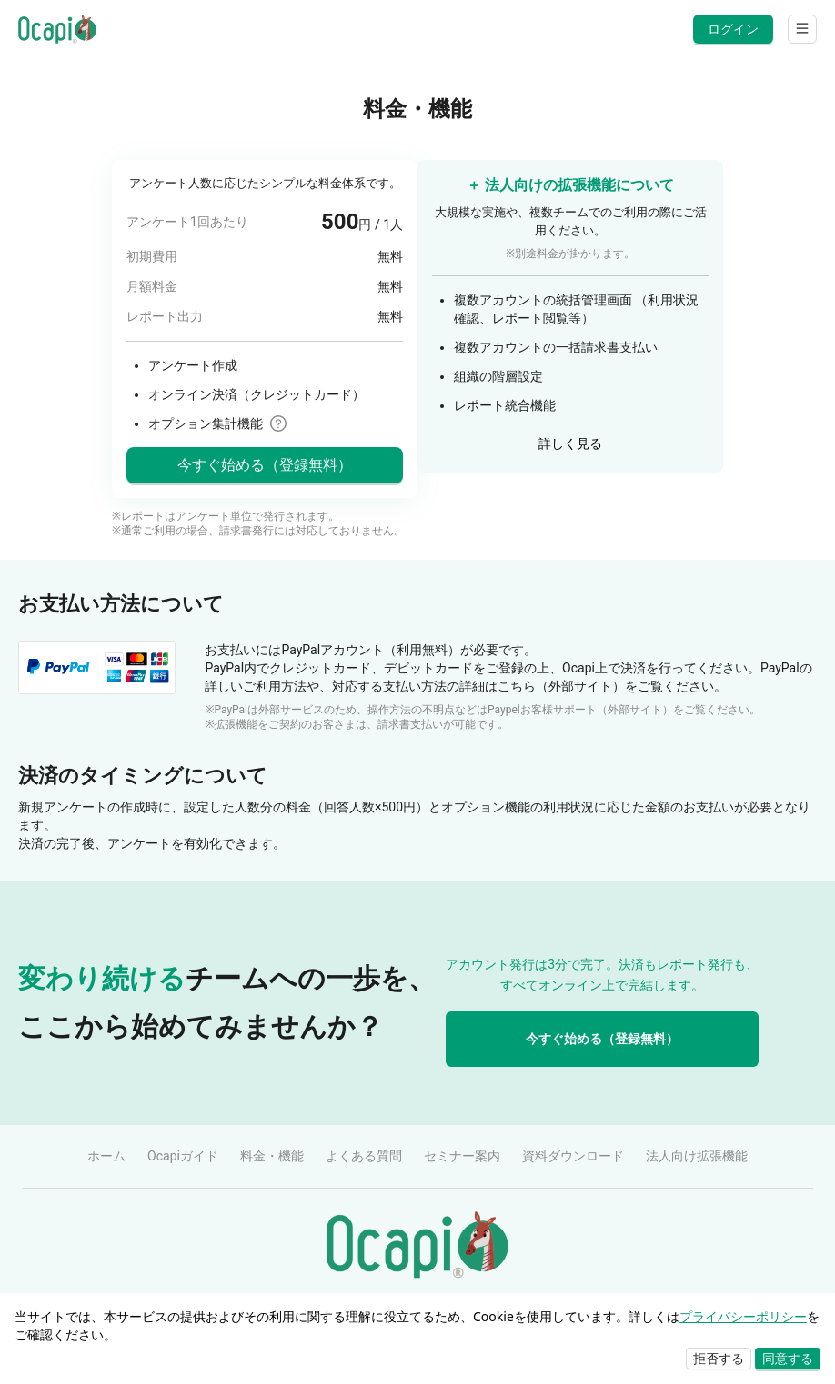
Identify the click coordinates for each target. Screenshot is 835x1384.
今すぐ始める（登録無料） (602, 1038)
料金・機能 (272, 1156)
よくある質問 (364, 1156)
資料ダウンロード (573, 1156)
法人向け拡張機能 (697, 1156)
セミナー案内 (462, 1156)
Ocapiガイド (182, 1156)
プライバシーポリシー (743, 1316)
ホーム (106, 1156)
